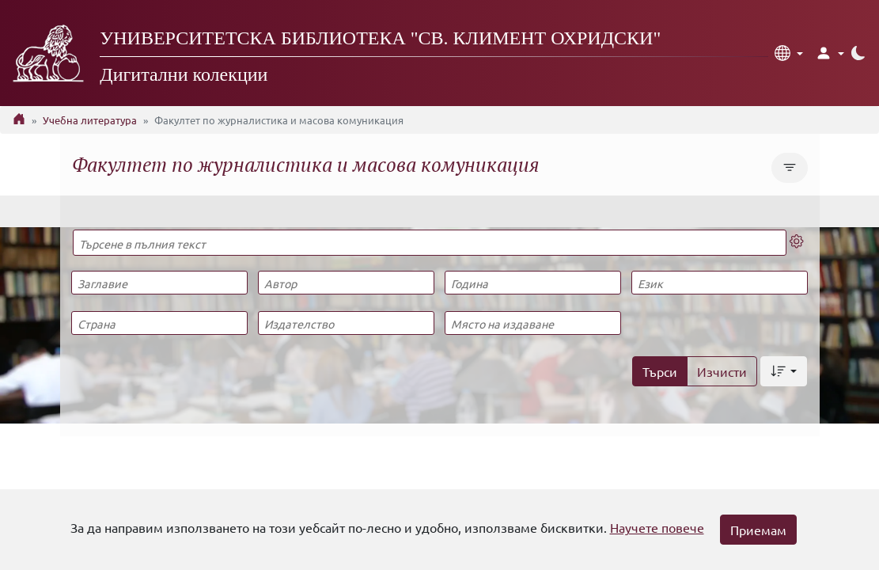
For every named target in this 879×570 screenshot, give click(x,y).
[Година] (533, 282)
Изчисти (722, 371)
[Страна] (159, 323)
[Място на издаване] (533, 323)
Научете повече (657, 527)
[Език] (719, 282)
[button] (788, 53)
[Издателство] (346, 323)
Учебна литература (90, 120)
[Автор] (346, 282)
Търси (659, 371)
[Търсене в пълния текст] (430, 243)
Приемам (758, 530)
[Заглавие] (159, 282)
